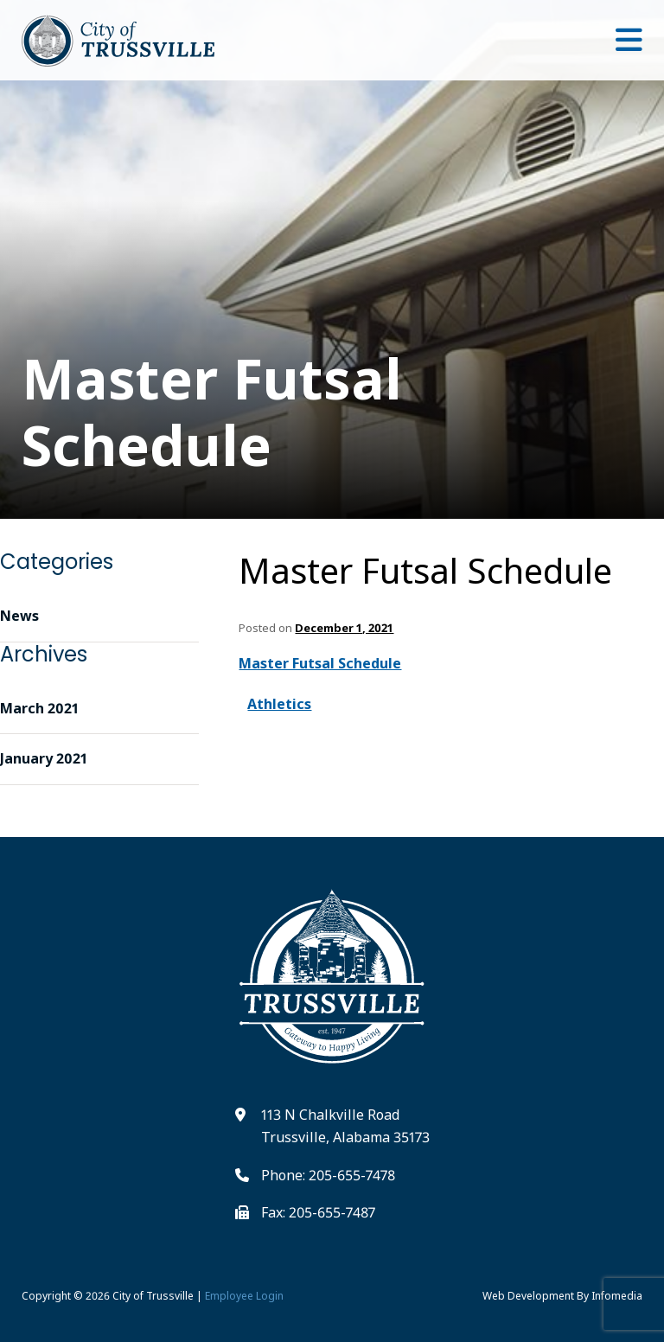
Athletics (279, 703)
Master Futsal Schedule (425, 570)
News (19, 615)
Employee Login (244, 1295)
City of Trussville (153, 1295)
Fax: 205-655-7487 (318, 1212)
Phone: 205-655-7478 (328, 1175)
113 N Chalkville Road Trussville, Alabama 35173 (345, 1126)
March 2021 (39, 708)
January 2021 (43, 758)
